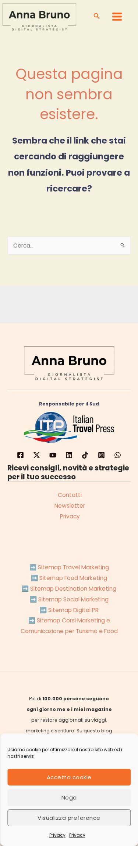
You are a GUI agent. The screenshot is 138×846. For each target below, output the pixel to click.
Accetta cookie (69, 777)
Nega (69, 797)
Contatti (69, 495)
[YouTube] (52, 455)
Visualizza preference (69, 818)
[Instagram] (101, 455)
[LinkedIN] (69, 455)
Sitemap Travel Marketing (73, 567)
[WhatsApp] (117, 455)
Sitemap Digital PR (73, 610)
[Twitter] (36, 455)
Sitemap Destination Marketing (73, 589)
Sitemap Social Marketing (73, 599)
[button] (96, 16)
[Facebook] (20, 455)
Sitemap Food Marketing (73, 578)
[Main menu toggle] (117, 16)
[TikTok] (85, 455)
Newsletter (69, 506)
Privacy (57, 835)
